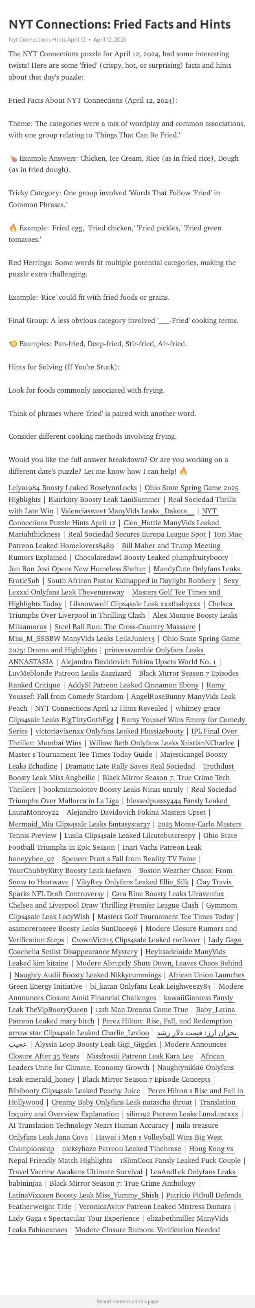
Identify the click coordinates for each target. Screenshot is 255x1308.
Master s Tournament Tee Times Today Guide (80, 754)
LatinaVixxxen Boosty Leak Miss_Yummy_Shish (83, 1195)
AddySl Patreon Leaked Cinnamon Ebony (133, 685)
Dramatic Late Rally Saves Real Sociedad (130, 766)
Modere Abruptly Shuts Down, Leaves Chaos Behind (159, 963)
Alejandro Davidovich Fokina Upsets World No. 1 (138, 661)
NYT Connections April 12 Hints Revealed (101, 708)
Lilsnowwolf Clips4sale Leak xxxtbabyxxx (135, 603)
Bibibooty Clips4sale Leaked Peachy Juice (74, 1090)
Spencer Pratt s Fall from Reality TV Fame (129, 858)
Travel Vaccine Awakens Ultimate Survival (76, 1171)
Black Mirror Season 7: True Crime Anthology (122, 1183)
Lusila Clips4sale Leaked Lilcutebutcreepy (130, 835)
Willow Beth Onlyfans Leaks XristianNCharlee (162, 742)
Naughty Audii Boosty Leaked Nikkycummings (87, 974)
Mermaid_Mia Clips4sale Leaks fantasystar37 (79, 824)
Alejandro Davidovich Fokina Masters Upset (136, 812)
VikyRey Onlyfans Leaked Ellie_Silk (133, 881)
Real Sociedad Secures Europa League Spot (137, 534)
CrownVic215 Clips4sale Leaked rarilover (136, 939)
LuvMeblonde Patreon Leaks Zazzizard (70, 673)
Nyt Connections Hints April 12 (47, 39)
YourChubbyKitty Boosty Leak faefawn (70, 870)
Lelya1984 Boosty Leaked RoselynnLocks (73, 487)
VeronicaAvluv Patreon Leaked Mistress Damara (155, 1206)
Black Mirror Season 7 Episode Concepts (146, 1079)
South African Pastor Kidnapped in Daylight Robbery (131, 580)
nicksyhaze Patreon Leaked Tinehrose (121, 1148)
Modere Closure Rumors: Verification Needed (147, 1229)
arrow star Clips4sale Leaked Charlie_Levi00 (79, 1032)
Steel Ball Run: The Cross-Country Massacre (125, 626)
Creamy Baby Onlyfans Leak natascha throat (121, 1102)
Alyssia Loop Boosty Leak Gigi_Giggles (95, 1044)
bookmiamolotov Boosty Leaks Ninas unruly (113, 789)
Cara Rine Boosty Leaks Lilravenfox (168, 893)
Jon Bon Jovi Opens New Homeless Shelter (77, 568)
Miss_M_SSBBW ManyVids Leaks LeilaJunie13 (82, 638)
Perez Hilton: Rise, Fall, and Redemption (167, 1020)
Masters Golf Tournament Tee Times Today (165, 916)
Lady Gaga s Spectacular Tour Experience (74, 1218)
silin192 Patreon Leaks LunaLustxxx (182, 1113)
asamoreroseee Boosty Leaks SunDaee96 (73, 928)
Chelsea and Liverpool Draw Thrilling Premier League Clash (103, 905)
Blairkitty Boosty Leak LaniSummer (104, 499)
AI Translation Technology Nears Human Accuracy (89, 1125)
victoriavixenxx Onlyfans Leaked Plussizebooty (109, 731)
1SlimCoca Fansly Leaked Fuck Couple (180, 1160)
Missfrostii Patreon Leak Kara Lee (140, 1056)
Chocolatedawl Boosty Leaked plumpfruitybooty (151, 557)
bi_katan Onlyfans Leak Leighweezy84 (150, 986)
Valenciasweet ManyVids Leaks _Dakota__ (127, 510)
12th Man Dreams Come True (141, 1009)
